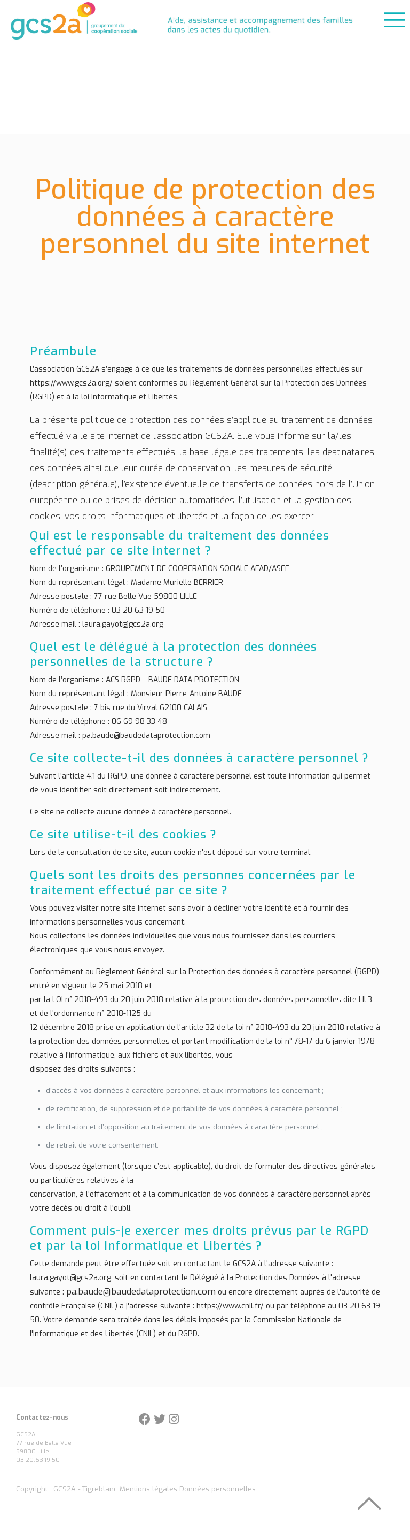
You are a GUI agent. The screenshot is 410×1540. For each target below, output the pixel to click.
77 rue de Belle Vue (44, 1443)
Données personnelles (217, 1488)
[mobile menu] (393, 18)
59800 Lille (32, 1451)
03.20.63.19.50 (38, 1460)
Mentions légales (148, 1488)
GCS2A (25, 1434)
